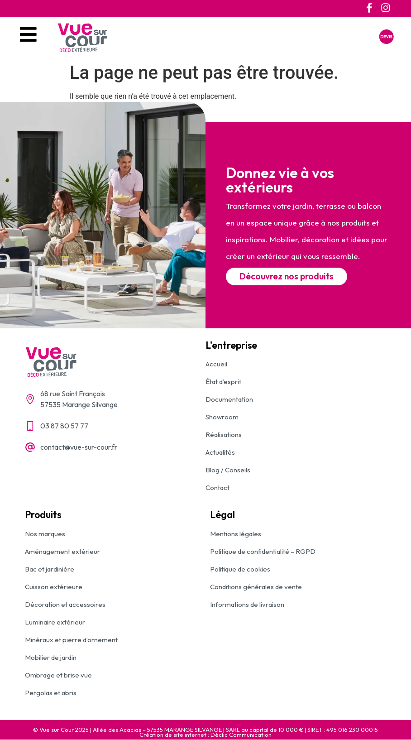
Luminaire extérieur (55, 622)
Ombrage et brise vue (58, 675)
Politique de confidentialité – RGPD (262, 552)
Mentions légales (235, 534)
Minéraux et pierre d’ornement (71, 640)
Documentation (229, 399)
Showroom (222, 417)
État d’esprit (223, 382)
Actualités (220, 452)
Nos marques (45, 534)
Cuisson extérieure (53, 587)
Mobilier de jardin (50, 658)
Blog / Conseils (228, 470)
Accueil (216, 364)
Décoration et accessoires (65, 605)
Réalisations (224, 435)
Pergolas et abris (50, 693)
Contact (217, 488)
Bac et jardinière (49, 569)
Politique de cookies (240, 569)
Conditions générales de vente (256, 587)
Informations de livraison (247, 605)
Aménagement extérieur (62, 552)
